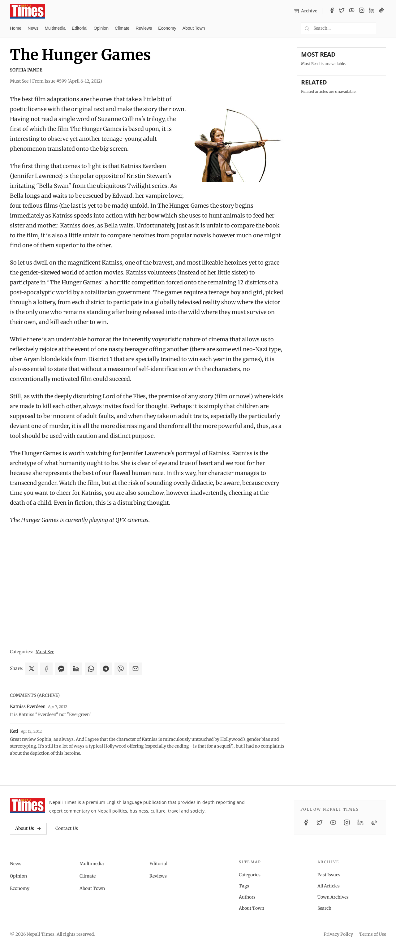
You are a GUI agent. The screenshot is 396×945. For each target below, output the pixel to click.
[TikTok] (381, 11)
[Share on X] (31, 668)
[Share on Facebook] (46, 668)
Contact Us (66, 828)
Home (15, 28)
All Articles (328, 886)
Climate (122, 28)
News (33, 28)
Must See (45, 651)
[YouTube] (351, 11)
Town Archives (333, 897)
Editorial (80, 28)
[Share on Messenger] (61, 668)
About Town (194, 28)
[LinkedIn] (371, 11)
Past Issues (328, 875)
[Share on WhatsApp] (91, 668)
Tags (244, 886)
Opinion (101, 28)
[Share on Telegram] (106, 668)
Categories (249, 875)
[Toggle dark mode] (383, 28)
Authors (247, 897)
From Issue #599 (67, 81)
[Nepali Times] (27, 805)
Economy (167, 28)
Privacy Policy (338, 934)
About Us (28, 828)
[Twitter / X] (341, 11)
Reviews (144, 28)
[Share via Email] (135, 668)
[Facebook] (332, 11)
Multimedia (55, 28)
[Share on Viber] (120, 668)
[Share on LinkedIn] (76, 668)
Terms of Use (372, 934)
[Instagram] (361, 11)
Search (324, 908)
